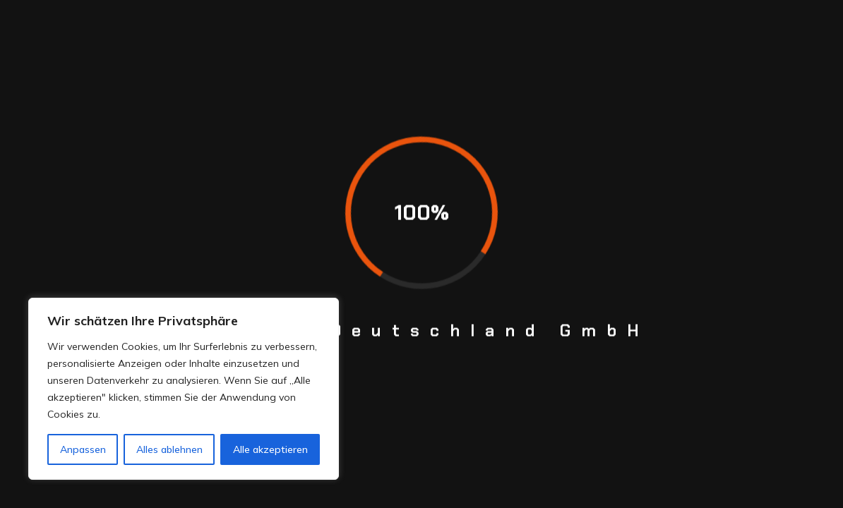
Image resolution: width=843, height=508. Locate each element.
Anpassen (83, 449)
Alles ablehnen (169, 449)
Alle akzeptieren (270, 449)
